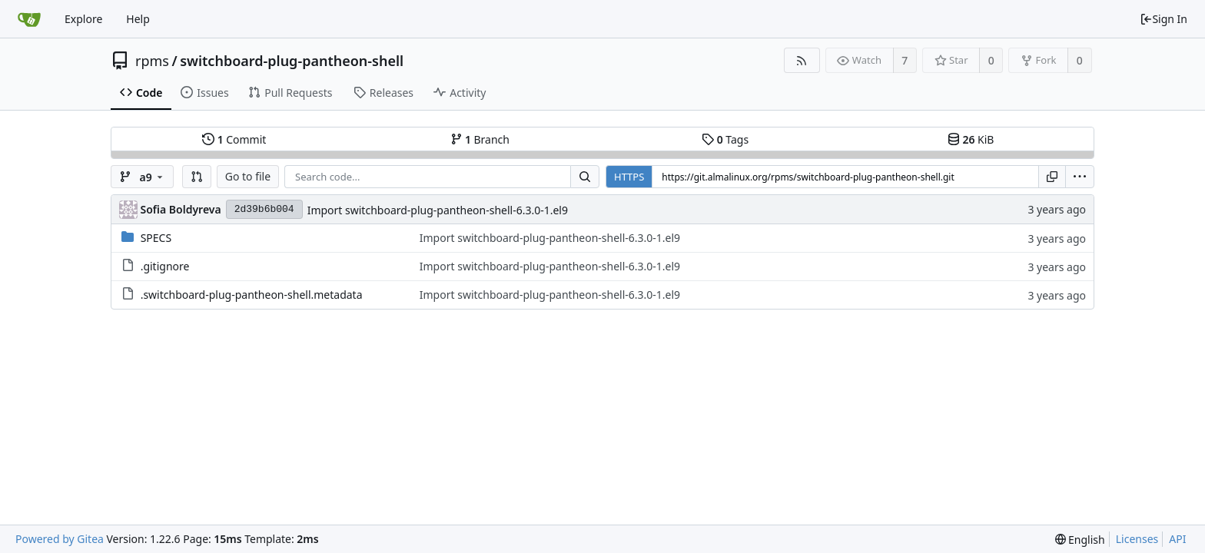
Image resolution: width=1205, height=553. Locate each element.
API (1177, 538)
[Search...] (584, 176)
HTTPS (629, 177)
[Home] (29, 19)
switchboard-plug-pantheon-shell (291, 60)
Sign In (1163, 19)
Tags (725, 139)
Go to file (248, 176)
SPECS (156, 237)
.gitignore (165, 266)
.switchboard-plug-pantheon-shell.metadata (252, 294)
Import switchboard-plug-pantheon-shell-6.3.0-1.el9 (437, 210)
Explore (83, 19)
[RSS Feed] (802, 60)
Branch (480, 139)
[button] (196, 176)
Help (138, 19)
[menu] (1079, 176)
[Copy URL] (1052, 176)
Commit (234, 139)
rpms (152, 60)
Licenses (1137, 538)
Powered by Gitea (59, 538)
